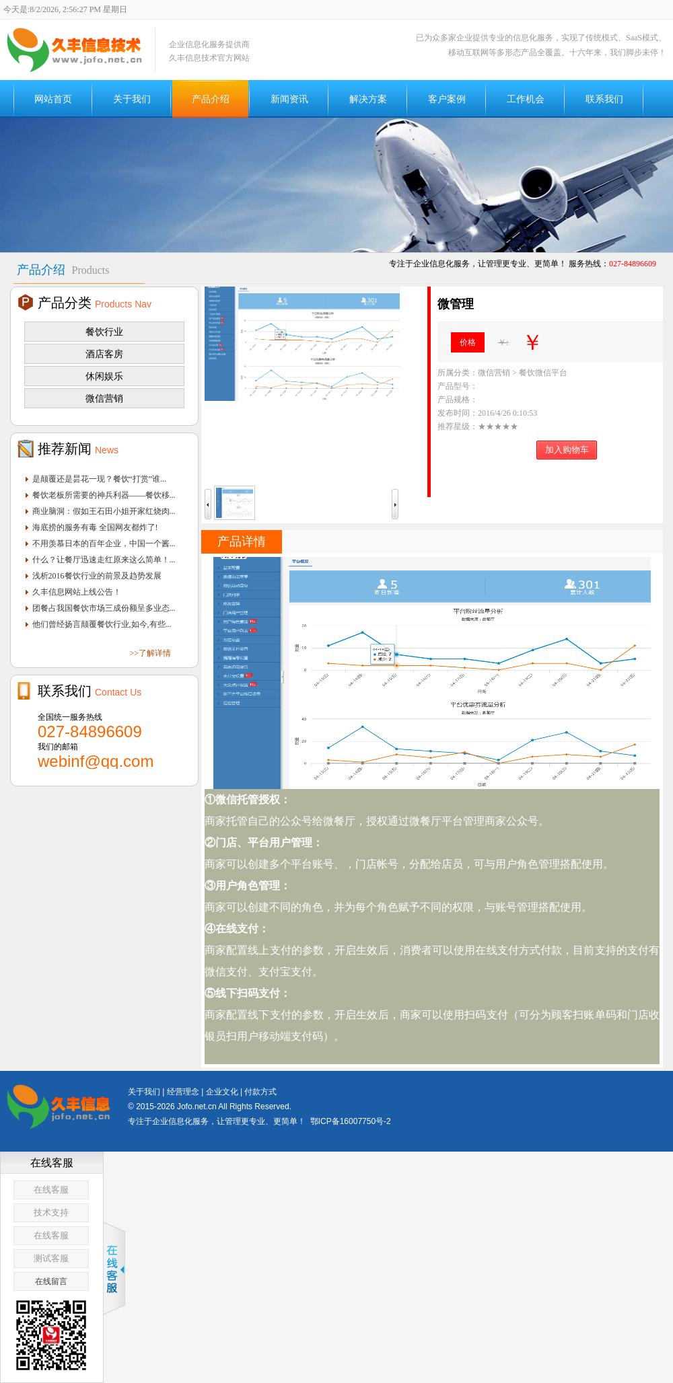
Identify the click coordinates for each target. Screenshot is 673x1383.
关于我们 (132, 99)
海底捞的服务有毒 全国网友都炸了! (95, 527)
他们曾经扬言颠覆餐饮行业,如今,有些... (102, 624)
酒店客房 (104, 353)
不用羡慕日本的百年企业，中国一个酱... (104, 543)
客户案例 (447, 99)
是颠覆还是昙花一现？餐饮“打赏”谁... (99, 479)
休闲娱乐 (104, 376)
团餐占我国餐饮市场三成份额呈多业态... (104, 608)
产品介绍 (210, 99)
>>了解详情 (150, 653)
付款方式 (260, 1091)
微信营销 (104, 398)
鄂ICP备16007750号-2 (350, 1121)
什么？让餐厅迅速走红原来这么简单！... (104, 559)
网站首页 (53, 99)
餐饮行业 (104, 331)
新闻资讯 (289, 99)
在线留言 (51, 1281)
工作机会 (525, 99)
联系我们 (604, 99)
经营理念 (183, 1091)
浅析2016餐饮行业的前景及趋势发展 (97, 576)
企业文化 (222, 1091)
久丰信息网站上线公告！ (76, 592)
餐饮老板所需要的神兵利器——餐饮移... (104, 495)
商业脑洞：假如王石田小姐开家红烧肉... (104, 511)
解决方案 (368, 99)
